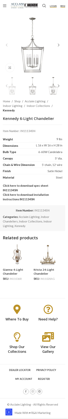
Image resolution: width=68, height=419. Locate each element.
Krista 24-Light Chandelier (44, 271)
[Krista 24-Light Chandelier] (48, 255)
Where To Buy (17, 319)
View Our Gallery (48, 349)
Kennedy (9, 110)
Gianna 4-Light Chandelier (13, 271)
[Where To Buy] (17, 309)
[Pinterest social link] (39, 391)
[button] (6, 45)
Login (53, 6)
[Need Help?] (48, 309)
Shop (17, 101)
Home (6, 101)
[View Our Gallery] (48, 337)
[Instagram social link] (33, 391)
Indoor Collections (38, 105)
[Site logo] (24, 5)
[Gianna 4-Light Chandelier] (17, 255)
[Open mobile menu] (4, 5)
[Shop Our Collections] (17, 337)
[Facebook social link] (26, 391)
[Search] (44, 5)
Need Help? (48, 319)
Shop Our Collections (17, 349)
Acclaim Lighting (35, 101)
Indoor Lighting (12, 105)
